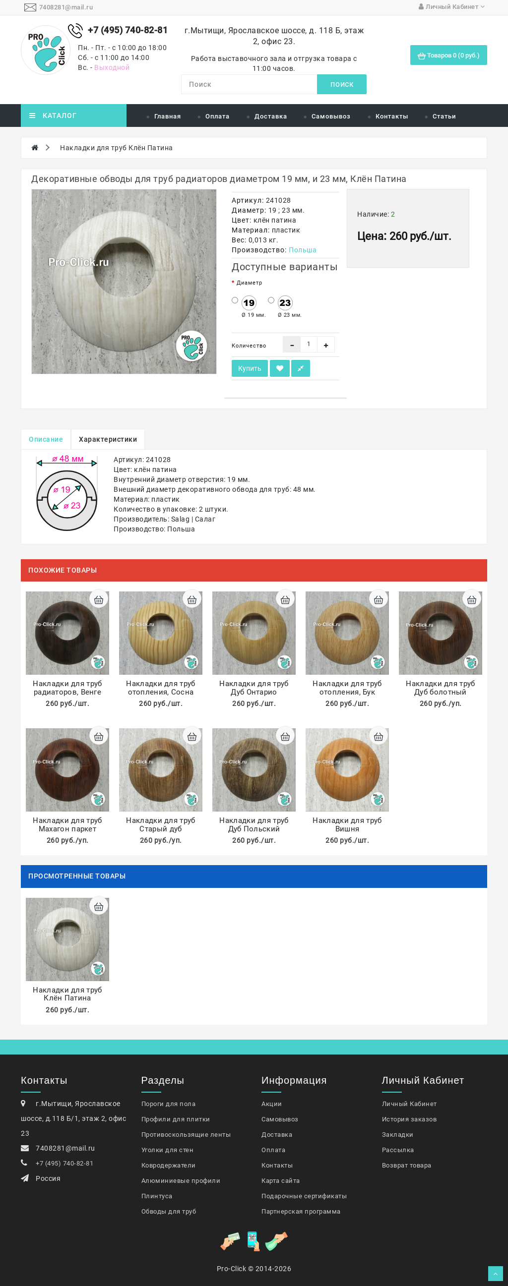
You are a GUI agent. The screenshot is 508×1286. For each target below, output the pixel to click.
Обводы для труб (168, 1211)
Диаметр (249, 283)
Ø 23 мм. (285, 306)
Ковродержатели (168, 1165)
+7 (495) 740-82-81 (64, 1163)
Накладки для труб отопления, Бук (347, 688)
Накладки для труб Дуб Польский (253, 824)
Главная (167, 116)
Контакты (392, 116)
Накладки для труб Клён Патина (116, 148)
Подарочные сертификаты (304, 1196)
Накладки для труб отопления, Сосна (160, 688)
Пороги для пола (168, 1104)
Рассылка (398, 1150)
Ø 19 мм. (249, 306)
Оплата (217, 116)
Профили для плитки (175, 1119)
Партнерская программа (301, 1211)
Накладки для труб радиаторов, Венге (67, 688)
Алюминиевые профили (181, 1180)
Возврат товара (407, 1165)
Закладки (398, 1134)
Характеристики (108, 439)
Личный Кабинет (409, 1104)
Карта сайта (280, 1180)
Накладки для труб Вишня (347, 824)
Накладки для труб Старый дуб (160, 824)
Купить (249, 368)
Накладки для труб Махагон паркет (67, 824)
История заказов (409, 1119)
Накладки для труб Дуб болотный (440, 688)
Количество (249, 346)
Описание (46, 439)
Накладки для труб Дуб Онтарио (253, 688)
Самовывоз (331, 116)
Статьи (444, 116)
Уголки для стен (167, 1150)
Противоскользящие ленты (186, 1134)
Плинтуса (157, 1196)
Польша (303, 250)
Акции (271, 1104)
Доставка (270, 116)
